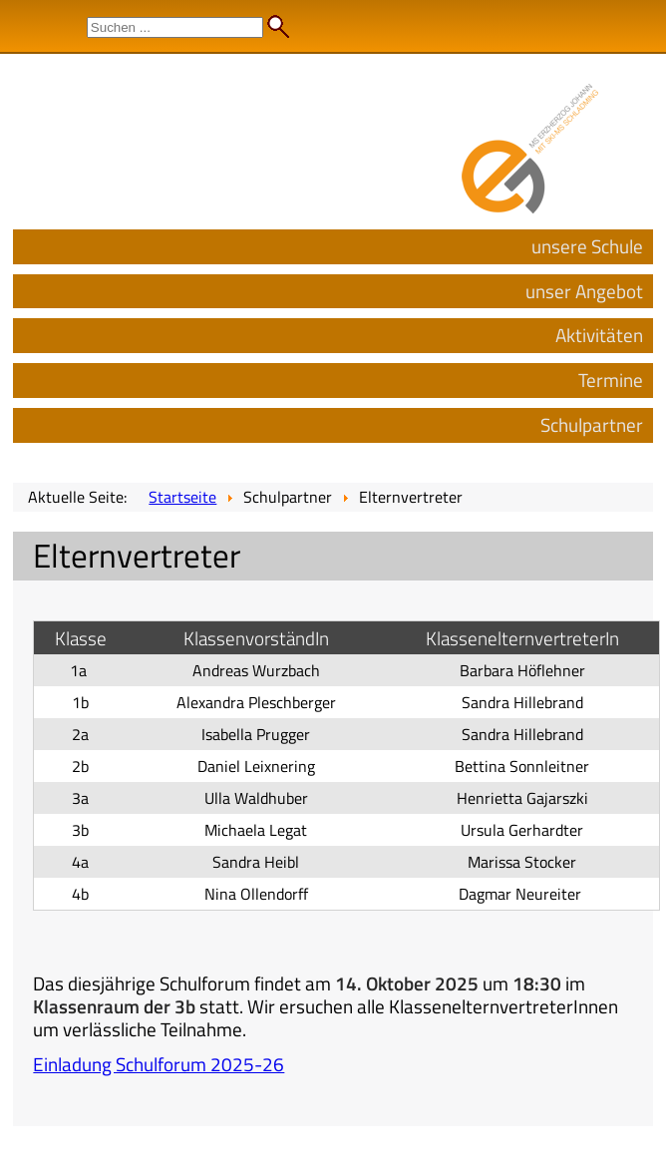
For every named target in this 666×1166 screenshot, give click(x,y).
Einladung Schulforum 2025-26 (158, 1063)
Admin (627, 20)
